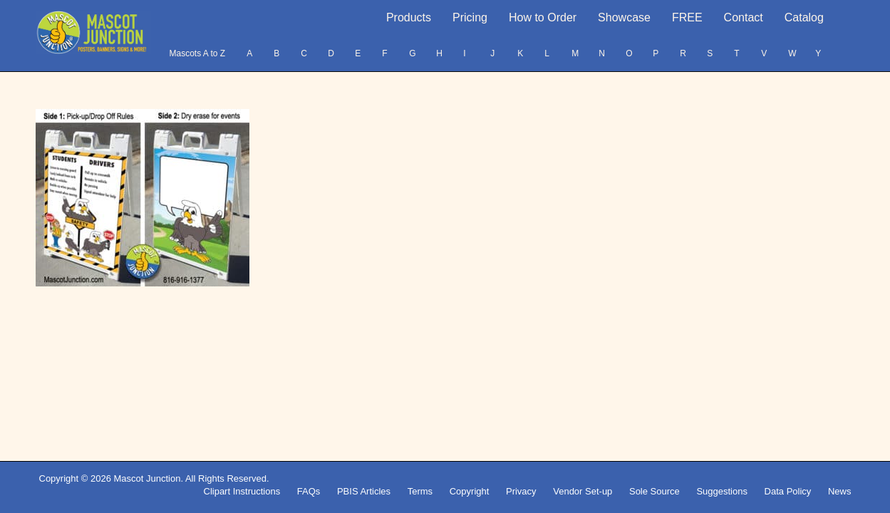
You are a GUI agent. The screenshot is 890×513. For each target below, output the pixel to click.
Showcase (624, 17)
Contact (743, 17)
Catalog (804, 17)
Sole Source (654, 491)
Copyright (470, 491)
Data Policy (788, 491)
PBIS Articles (363, 491)
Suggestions (721, 491)
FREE (687, 17)
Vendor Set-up (582, 491)
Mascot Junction (146, 478)
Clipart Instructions (242, 491)
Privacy (521, 491)
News (840, 491)
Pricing (469, 17)
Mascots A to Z (197, 53)
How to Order (542, 17)
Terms (420, 491)
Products (408, 17)
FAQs (309, 491)
